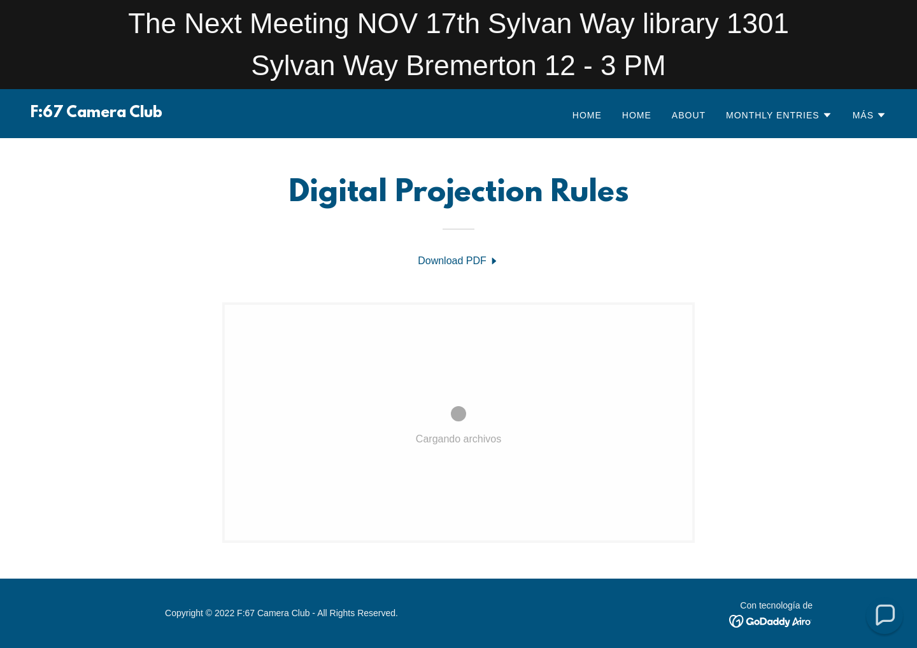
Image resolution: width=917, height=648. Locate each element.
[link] (96, 113)
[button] (779, 115)
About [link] (689, 115)
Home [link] (587, 115)
